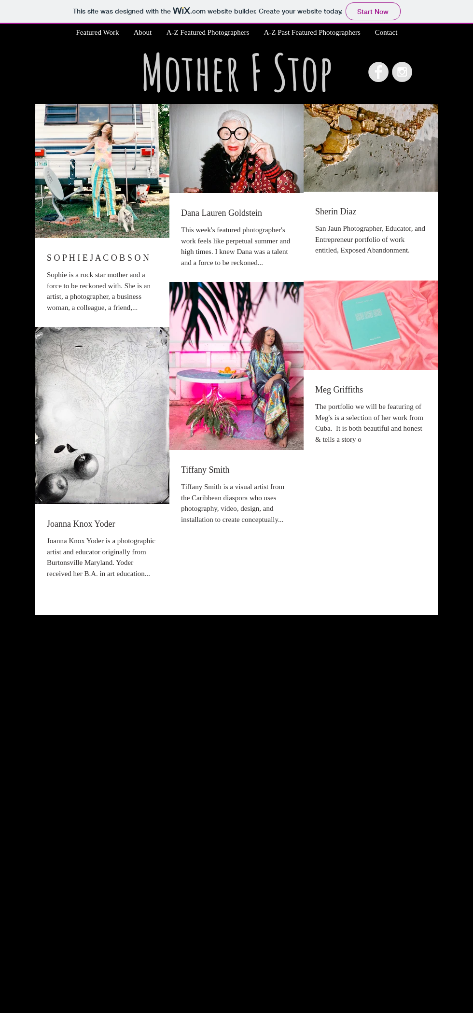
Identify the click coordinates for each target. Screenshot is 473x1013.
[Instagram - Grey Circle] (402, 72)
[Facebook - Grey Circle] (378, 72)
